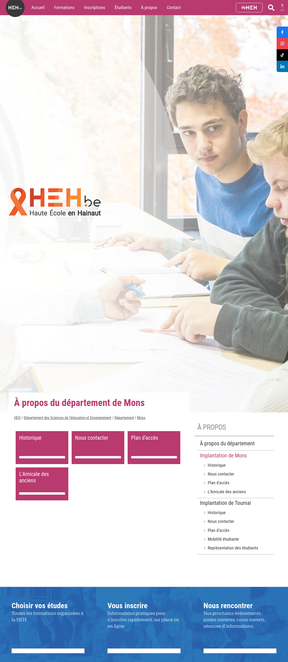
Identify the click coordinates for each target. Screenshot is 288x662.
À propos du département (227, 443)
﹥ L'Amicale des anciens (224, 491)
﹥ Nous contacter (218, 473)
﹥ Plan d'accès (216, 482)
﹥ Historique (214, 465)
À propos (149, 7)
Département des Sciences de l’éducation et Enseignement (67, 417)
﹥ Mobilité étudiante (221, 539)
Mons (141, 417)
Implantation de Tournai (225, 503)
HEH (17, 417)
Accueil (38, 7)
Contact (174, 7)
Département (124, 417)
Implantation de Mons (223, 455)
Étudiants (123, 7)
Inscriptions (94, 7)
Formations (64, 7)
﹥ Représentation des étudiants (230, 547)
